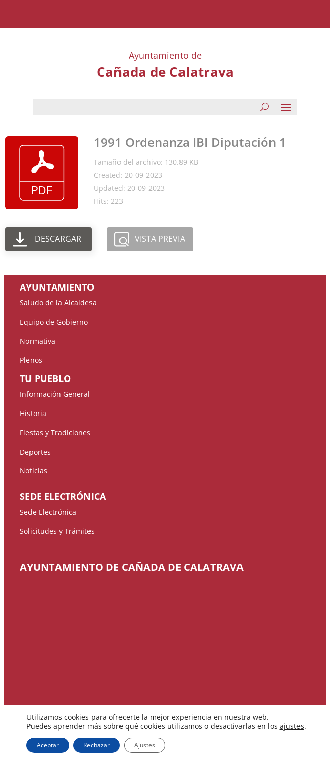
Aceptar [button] (48, 745)
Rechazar (96, 745)
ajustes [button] (292, 726)
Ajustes (144, 745)
